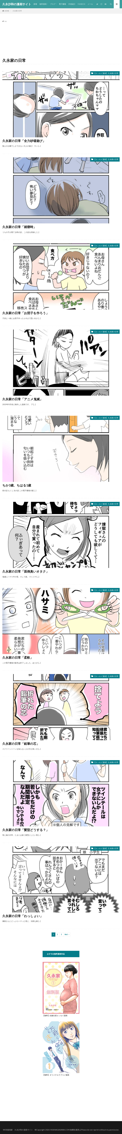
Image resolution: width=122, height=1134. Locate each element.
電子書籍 (62, 4)
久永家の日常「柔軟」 (17, 657)
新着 (35, 4)
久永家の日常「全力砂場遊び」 (24, 141)
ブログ (52, 4)
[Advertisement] (61, 39)
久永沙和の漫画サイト (16, 4)
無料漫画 (42, 4)
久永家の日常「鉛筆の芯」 (20, 743)
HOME (6, 11)
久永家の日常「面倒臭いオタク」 (25, 571)
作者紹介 (71, 4)
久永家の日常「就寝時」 (19, 227)
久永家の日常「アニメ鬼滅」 (22, 399)
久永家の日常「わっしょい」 (22, 916)
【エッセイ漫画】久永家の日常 (106, 73)
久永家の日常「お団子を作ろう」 (25, 313)
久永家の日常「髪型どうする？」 (25, 830)
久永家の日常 (17, 11)
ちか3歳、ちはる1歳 (16, 485)
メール (90, 4)
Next (66, 934)
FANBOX (81, 4)
